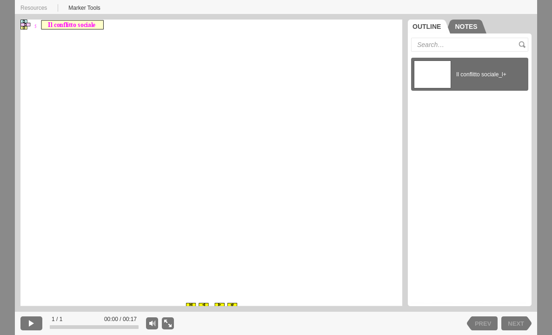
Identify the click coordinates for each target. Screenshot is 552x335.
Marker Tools (84, 8)
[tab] (429, 27)
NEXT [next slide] (516, 323)
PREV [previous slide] (483, 323)
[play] (31, 323)
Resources (33, 8)
